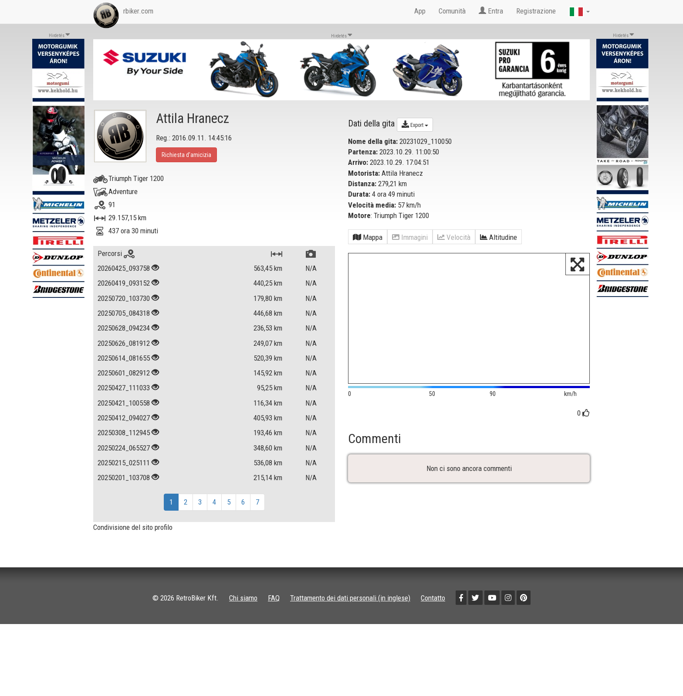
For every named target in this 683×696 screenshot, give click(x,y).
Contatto (433, 598)
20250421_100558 (124, 403)
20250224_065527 (124, 448)
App (420, 11)
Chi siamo (243, 598)
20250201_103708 (124, 477)
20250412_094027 (124, 417)
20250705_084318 (124, 313)
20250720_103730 (124, 298)
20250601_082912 (124, 372)
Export (415, 124)
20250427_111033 (124, 387)
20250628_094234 (124, 328)
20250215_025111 (124, 462)
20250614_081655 (124, 358)
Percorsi (116, 253)
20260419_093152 (124, 283)
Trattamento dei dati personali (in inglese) (350, 598)
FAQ (274, 598)
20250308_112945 (124, 432)
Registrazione (536, 11)
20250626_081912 (124, 343)
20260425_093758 (124, 268)
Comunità (452, 11)
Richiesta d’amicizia (186, 154)
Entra (491, 11)
